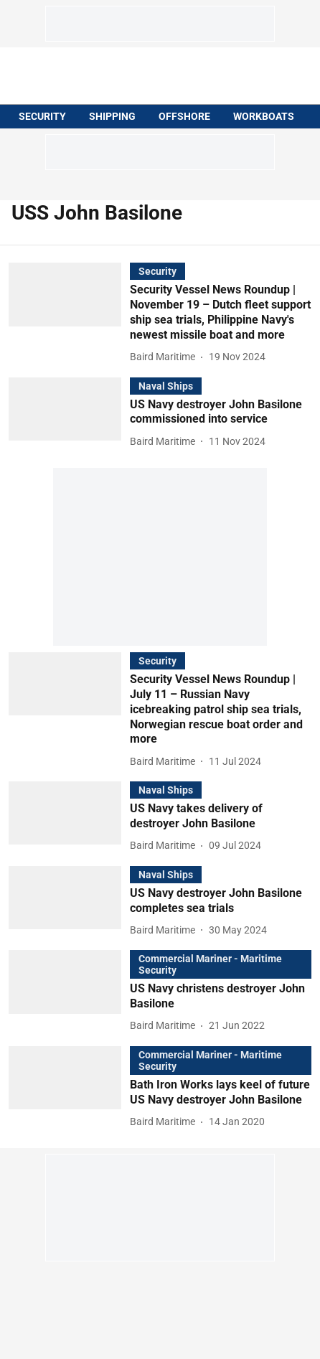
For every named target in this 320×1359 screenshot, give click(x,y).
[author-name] (165, 357)
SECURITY (42, 116)
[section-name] (157, 271)
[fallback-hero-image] (69, 314)
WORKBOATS (263, 116)
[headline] (220, 312)
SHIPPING (112, 116)
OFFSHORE (184, 116)
